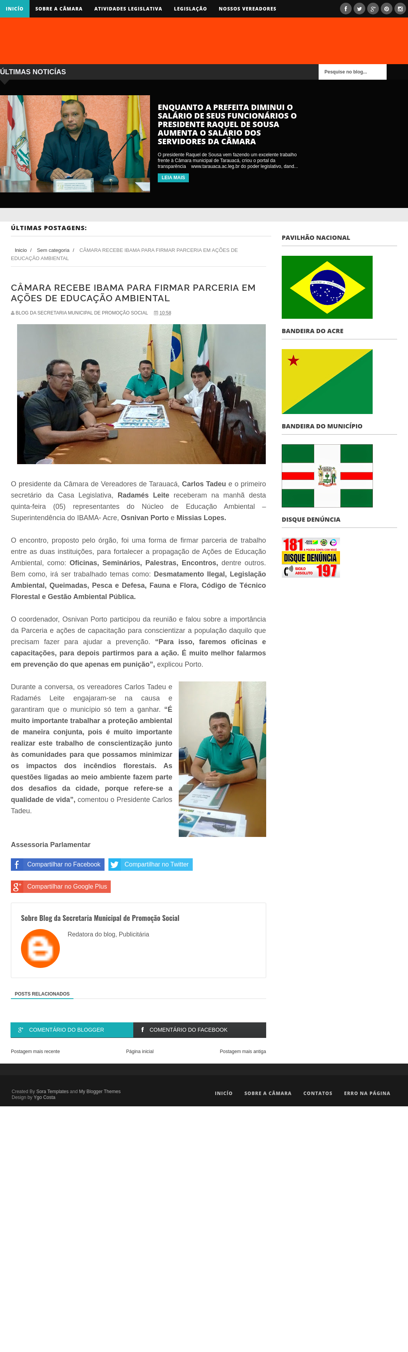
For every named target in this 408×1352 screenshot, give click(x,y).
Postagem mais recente (35, 1051)
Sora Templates (52, 1091)
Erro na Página (367, 1093)
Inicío (15, 8)
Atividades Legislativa (128, 8)
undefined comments (217, 149)
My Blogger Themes (99, 1091)
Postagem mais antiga (243, 1051)
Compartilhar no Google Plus (59, 886)
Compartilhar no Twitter (148, 864)
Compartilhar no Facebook (56, 864)
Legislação (190, 8)
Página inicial (140, 1051)
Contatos (318, 1093)
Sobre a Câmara (59, 8)
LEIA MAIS (173, 177)
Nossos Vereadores (247, 8)
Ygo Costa (44, 1097)
